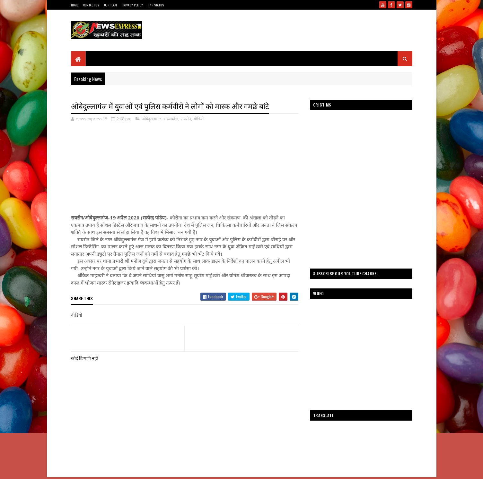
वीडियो (199, 119)
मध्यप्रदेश (171, 119)
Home (74, 5)
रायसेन (186, 119)
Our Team (110, 5)
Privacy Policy (132, 5)
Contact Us (91, 5)
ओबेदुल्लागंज (152, 119)
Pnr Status (156, 5)
